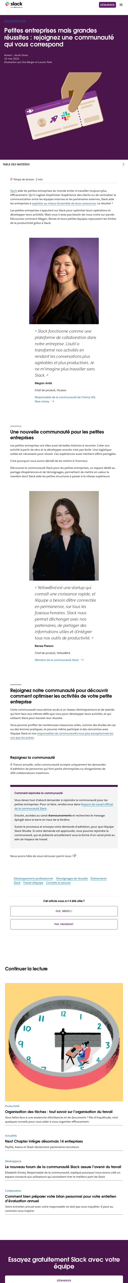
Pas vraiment (64, 924)
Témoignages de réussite (72, 878)
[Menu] (121, 5)
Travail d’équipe (33, 882)
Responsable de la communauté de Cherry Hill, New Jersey (65, 399)
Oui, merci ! (64, 911)
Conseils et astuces (58, 882)
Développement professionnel (33, 878)
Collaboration (15, 21)
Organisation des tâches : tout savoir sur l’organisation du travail (59, 1111)
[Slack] (14, 5)
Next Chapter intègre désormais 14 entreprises (44, 1141)
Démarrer (107, 4)
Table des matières (16, 164)
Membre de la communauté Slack (57, 660)
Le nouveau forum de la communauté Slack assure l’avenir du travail (63, 1167)
